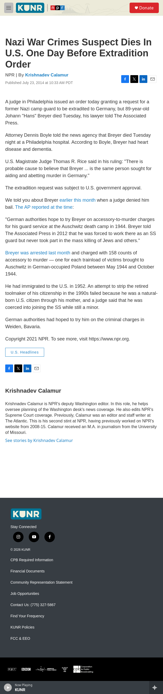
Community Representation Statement (41, 582)
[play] (8, 687)
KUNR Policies (22, 627)
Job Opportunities (24, 594)
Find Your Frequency (27, 616)
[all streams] (156, 687)
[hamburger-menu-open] (8, 8)
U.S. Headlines (25, 352)
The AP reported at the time (44, 207)
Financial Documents (27, 571)
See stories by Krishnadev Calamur (39, 440)
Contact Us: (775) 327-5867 (33, 605)
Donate (146, 7)
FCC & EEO (20, 639)
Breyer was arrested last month (37, 252)
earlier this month (78, 200)
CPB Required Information (31, 560)
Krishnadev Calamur (46, 75)
